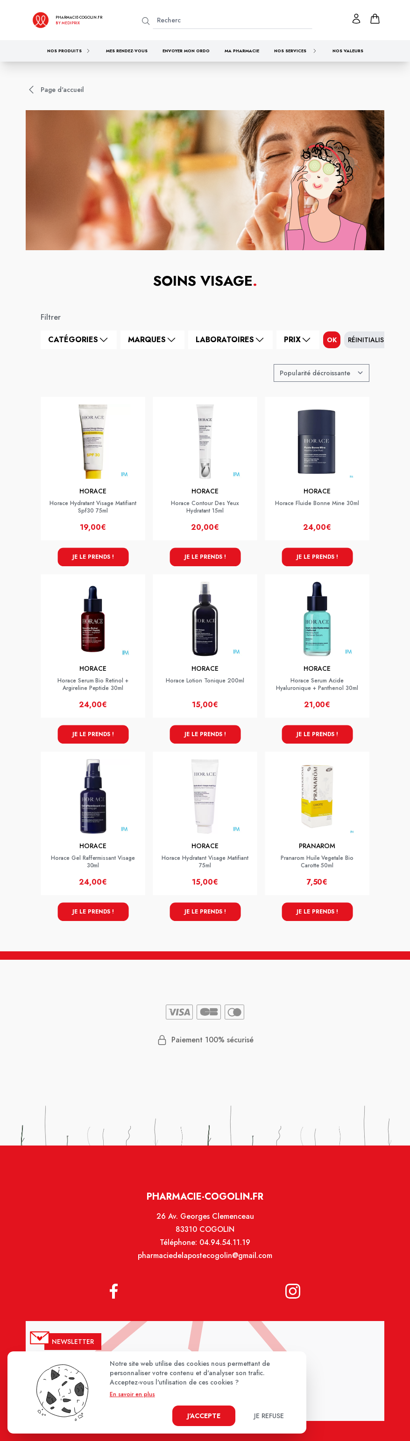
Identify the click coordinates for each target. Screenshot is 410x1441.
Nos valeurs (347, 51)
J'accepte (203, 1415)
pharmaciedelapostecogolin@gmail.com (204, 1261)
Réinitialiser (369, 339)
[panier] (375, 18)
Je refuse (269, 1415)
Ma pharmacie (242, 51)
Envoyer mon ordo (186, 51)
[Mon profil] (356, 18)
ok (332, 339)
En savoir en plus (132, 1394)
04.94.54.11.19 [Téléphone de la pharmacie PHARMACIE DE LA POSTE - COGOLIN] (224, 1248)
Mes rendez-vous (127, 51)
